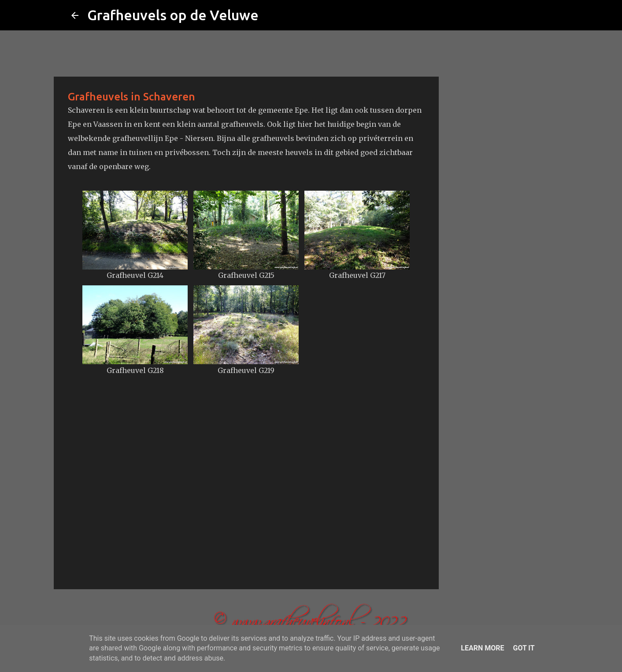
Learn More (482, 648)
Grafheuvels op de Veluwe (173, 15)
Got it (523, 648)
